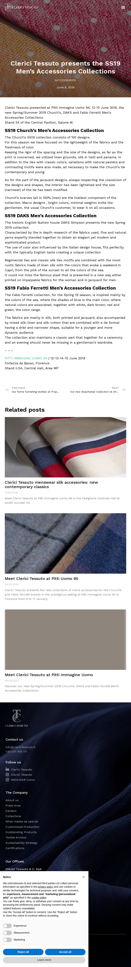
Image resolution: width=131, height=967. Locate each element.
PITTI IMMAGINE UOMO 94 (26, 358)
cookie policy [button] (39, 897)
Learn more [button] (44, 959)
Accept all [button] (65, 951)
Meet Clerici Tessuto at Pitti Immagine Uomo (49, 674)
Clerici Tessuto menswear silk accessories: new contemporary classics (51, 484)
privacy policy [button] (45, 886)
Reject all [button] (23, 951)
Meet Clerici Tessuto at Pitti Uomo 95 (41, 578)
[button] (123, 7)
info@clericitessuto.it (20, 747)
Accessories (65, 80)
